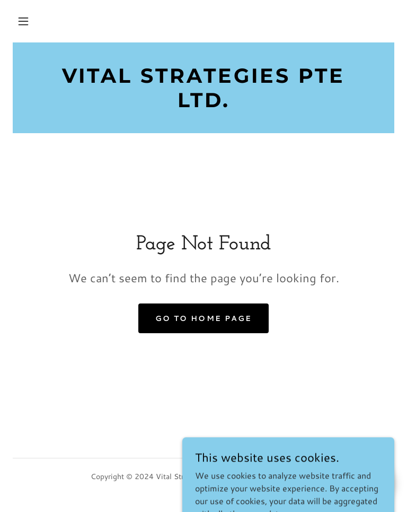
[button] (23, 21)
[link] (203, 104)
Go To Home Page (203, 318)
